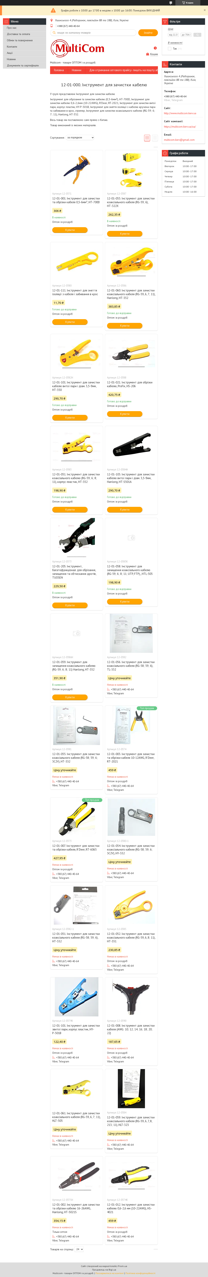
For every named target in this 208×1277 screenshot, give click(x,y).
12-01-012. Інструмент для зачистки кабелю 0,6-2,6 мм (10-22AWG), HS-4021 (131, 1208)
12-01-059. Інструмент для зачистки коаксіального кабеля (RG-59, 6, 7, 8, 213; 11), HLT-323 (131, 1121)
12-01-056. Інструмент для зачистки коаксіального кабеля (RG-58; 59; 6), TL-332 (131, 665)
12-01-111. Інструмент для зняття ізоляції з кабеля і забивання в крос (75, 292)
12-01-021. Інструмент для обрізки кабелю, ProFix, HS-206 (129, 384)
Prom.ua (122, 1266)
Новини (11, 59)
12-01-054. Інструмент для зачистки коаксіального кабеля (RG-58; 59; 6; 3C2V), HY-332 (131, 849)
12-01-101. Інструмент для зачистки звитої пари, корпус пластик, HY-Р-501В (76, 1029)
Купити (70, 230)
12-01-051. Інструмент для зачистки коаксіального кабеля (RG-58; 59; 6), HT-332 (76, 937)
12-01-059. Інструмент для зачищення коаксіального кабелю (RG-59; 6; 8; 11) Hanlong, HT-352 (73, 665)
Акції (10, 53)
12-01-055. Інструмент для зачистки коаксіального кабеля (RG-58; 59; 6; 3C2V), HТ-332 (76, 757)
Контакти (12, 46)
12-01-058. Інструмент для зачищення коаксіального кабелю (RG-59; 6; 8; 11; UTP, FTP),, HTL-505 (130, 570)
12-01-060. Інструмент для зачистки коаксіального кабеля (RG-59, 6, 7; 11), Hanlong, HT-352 (131, 294)
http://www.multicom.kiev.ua (180, 113)
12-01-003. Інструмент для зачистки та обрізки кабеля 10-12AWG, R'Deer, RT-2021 (131, 757)
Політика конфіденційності (140, 1273)
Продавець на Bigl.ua (104, 1269)
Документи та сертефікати (23, 65)
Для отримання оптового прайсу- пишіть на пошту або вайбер (129, 70)
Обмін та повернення (20, 40)
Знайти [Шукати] (148, 32)
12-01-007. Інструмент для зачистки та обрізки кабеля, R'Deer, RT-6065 (75, 847)
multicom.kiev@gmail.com (179, 139)
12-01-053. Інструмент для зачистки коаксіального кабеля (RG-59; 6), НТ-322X (131, 202)
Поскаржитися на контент (109, 1273)
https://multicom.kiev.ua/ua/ (180, 126)
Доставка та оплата (18, 34)
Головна (59, 70)
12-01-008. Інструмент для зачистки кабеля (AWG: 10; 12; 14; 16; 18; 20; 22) (131, 1029)
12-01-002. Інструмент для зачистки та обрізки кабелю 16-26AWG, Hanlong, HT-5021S (76, 1208)
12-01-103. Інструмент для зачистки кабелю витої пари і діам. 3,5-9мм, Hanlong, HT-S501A (131, 478)
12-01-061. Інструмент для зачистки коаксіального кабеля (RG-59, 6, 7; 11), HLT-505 (76, 1117)
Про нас (11, 27)
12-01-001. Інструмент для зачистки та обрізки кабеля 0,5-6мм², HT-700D (76, 200)
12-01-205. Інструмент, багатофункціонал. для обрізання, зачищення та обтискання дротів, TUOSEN (74, 571)
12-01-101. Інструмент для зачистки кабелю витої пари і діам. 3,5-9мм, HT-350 (76, 386)
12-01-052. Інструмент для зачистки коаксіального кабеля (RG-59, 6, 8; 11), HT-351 (131, 937)
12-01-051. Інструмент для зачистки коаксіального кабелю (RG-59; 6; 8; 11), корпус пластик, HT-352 (76, 478)
